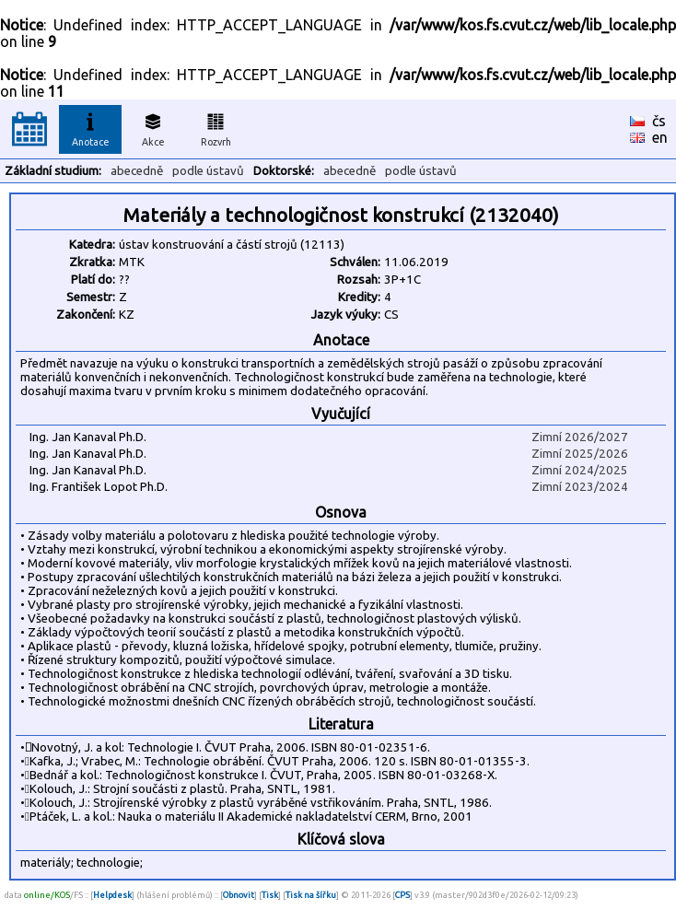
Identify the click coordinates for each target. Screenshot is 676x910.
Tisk (270, 895)
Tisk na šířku (311, 895)
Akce (153, 127)
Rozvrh (216, 127)
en (660, 137)
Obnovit (238, 895)
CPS (402, 895)
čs (659, 120)
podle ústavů (208, 171)
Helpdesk (112, 895)
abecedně (137, 171)
